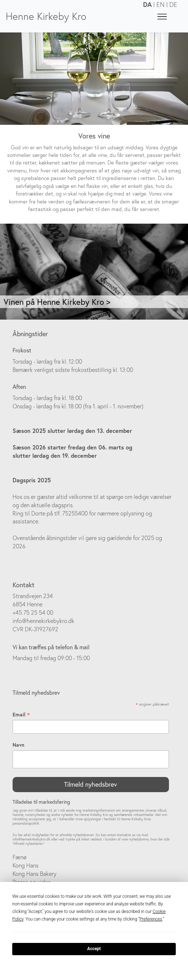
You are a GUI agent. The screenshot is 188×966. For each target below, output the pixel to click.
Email (21, 715)
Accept (94, 948)
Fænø (20, 857)
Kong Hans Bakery (34, 873)
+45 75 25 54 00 (33, 612)
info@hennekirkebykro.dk (43, 620)
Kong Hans (25, 865)
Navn (18, 744)
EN (160, 4)
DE (173, 4)
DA (147, 4)
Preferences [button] (150, 919)
